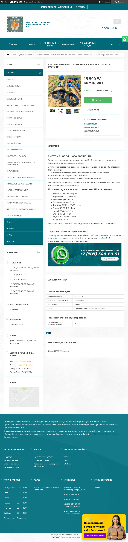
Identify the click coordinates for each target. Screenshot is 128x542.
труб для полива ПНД (100, 235)
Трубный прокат (14, 137)
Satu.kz (75, 534)
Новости (10, 241)
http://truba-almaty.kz (25, 361)
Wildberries (69, 464)
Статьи (10, 235)
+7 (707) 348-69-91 (98, 434)
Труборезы (11, 92)
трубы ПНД (104, 238)
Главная (13, 44)
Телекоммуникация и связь (19, 203)
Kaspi (66, 457)
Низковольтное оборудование (20, 184)
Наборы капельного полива (55, 55)
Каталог (31, 44)
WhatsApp (113, 434)
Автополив (68, 44)
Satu (66, 460)
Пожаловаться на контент (70, 537)
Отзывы (10, 228)
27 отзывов (106, 2)
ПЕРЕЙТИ (81, 7)
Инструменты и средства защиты (21, 209)
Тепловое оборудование (17, 196)
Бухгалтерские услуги (16, 131)
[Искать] (117, 21)
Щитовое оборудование (17, 190)
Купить (100, 100)
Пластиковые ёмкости (16, 156)
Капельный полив (50, 44)
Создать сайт (29, 2)
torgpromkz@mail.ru (25, 365)
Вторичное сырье (14, 118)
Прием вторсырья (14, 124)
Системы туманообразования (20, 112)
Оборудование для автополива (20, 105)
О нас (9, 222)
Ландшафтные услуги (88, 44)
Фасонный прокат (15, 150)
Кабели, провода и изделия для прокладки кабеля (21, 163)
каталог (54, 238)
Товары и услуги (18, 55)
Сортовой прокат (14, 143)
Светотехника (13, 171)
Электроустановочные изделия (20, 177)
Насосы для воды (14, 216)
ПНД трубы (11, 80)
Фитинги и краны (14, 86)
